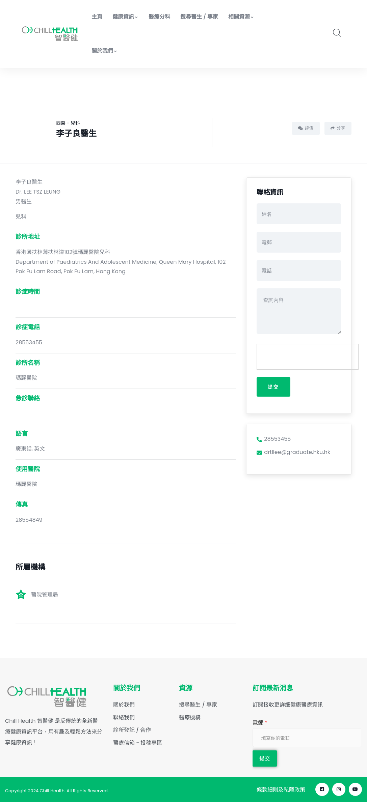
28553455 (274, 439)
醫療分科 (159, 17)
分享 (338, 128)
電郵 (260, 722)
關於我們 (104, 51)
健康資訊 (125, 17)
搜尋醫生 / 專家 (199, 17)
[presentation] (308, 357)
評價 (306, 128)
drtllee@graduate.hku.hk (293, 453)
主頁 (96, 17)
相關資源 (241, 17)
